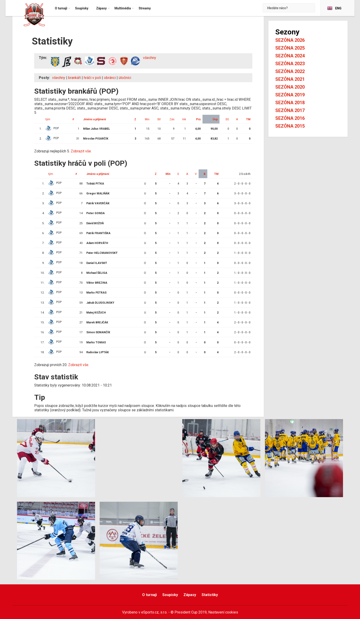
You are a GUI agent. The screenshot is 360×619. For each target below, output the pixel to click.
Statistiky (210, 595)
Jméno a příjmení (94, 119)
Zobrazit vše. (81, 151)
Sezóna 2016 (290, 118)
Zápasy (189, 595)
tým (47, 119)
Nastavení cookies (223, 612)
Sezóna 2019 (290, 95)
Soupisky (170, 595)
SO (227, 119)
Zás (171, 119)
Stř (159, 119)
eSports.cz (150, 612)
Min (147, 119)
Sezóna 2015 (290, 126)
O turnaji (149, 595)
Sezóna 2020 (290, 87)
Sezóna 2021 (290, 79)
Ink (184, 119)
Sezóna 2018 (290, 102)
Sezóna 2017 (290, 110)
